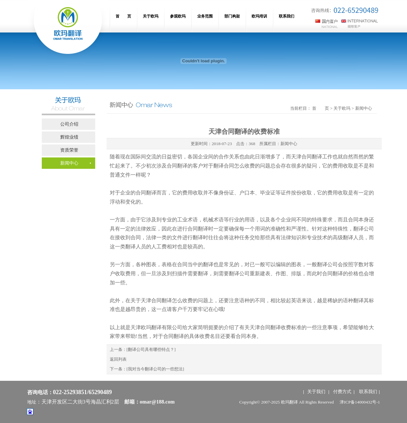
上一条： (143, 349)
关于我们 (316, 391)
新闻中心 (288, 143)
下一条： (147, 369)
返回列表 (118, 359)
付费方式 (342, 391)
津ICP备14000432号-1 (360, 402)
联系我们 (368, 391)
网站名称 (67, 29)
